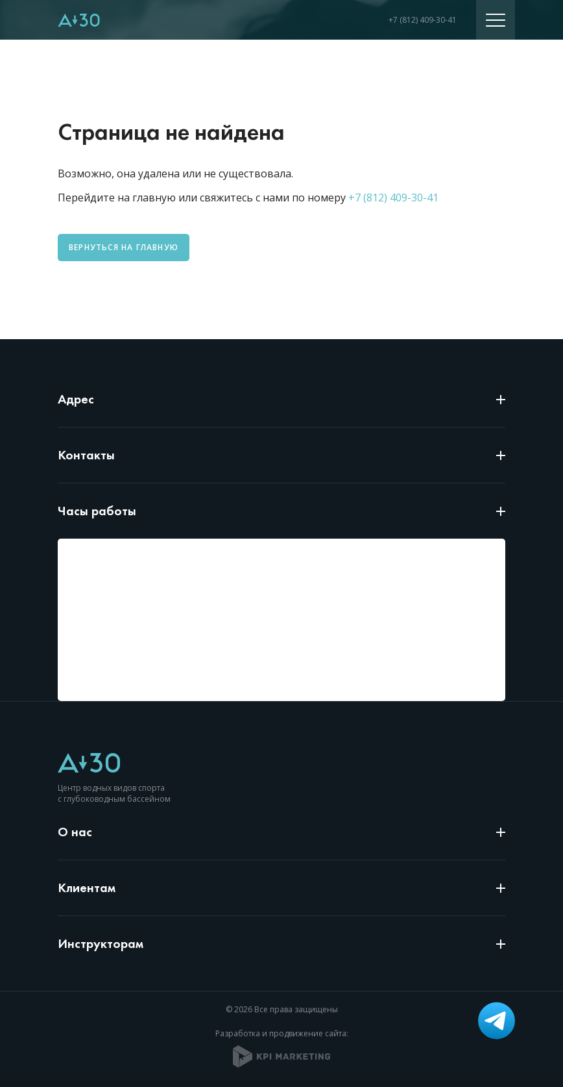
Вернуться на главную (123, 247)
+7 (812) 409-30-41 (423, 19)
